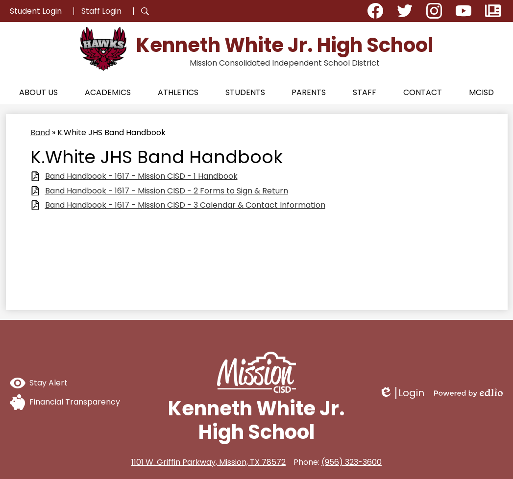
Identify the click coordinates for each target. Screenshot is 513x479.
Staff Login (101, 11)
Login (401, 393)
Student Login (36, 11)
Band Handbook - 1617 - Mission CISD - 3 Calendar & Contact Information (185, 205)
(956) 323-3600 (351, 462)
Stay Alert (39, 383)
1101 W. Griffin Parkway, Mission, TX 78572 (208, 462)
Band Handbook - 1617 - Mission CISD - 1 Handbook (141, 176)
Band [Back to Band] (40, 132)
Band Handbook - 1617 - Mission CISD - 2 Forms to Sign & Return (166, 190)
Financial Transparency (65, 402)
